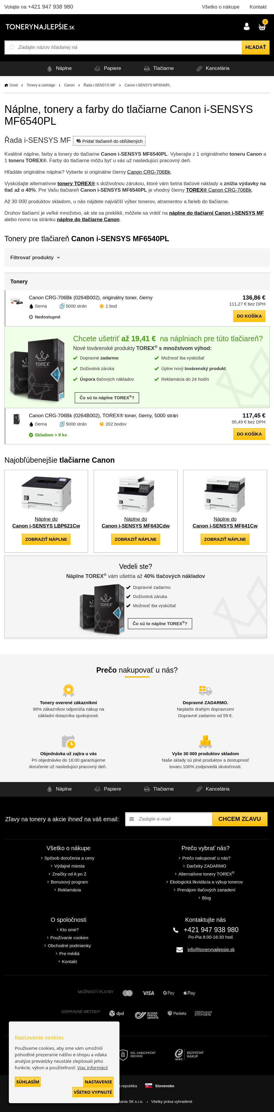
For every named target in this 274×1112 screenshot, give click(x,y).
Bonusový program (69, 881)
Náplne (58, 68)
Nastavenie (98, 1082)
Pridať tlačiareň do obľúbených (108, 141)
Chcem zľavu (240, 819)
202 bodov (116, 423)
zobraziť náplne (46, 539)
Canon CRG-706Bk (148, 172)
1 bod (111, 305)
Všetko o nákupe (220, 7)
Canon (69, 85)
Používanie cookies (69, 937)
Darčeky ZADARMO (206, 865)
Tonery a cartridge (41, 85)
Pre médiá (69, 953)
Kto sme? (69, 929)
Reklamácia (69, 889)
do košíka (249, 315)
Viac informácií (92, 1067)
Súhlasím (27, 1082)
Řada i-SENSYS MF (100, 85)
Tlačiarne (158, 68)
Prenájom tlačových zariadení (206, 889)
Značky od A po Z (69, 873)
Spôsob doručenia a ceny (69, 857)
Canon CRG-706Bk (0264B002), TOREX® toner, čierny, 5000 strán (103, 415)
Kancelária (211, 68)
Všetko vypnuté (93, 1092)
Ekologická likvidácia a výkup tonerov (206, 881)
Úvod (13, 85)
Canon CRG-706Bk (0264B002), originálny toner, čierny (91, 297)
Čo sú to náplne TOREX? (107, 397)
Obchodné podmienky (69, 945)
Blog (206, 897)
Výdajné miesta (69, 865)
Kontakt (258, 7)
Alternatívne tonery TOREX (206, 873)
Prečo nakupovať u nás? (206, 857)
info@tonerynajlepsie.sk (211, 949)
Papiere (106, 68)
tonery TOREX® (76, 183)
